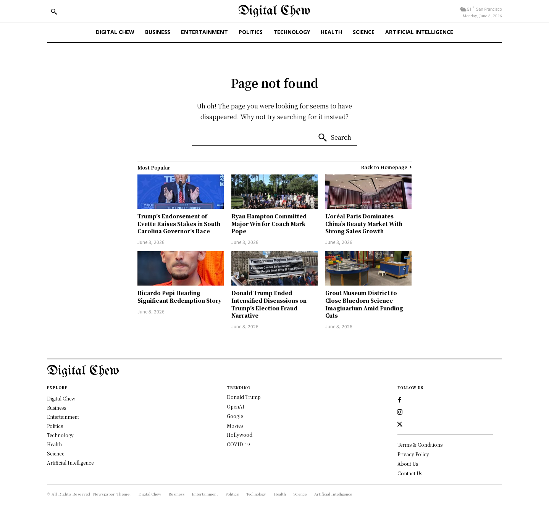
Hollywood (239, 434)
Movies (235, 425)
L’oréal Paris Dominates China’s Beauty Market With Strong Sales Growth (363, 223)
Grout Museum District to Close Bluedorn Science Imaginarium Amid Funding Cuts (364, 304)
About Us (407, 463)
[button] (54, 11)
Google (235, 416)
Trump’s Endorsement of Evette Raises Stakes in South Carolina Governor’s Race (178, 223)
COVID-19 (238, 444)
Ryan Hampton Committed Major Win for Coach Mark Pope (269, 223)
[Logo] (274, 371)
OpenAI (235, 406)
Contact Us (409, 473)
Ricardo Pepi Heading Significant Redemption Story (179, 296)
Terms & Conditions (419, 444)
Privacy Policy (413, 454)
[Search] (334, 138)
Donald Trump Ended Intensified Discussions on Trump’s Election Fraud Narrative (269, 304)
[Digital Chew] (274, 11)
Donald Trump (244, 397)
